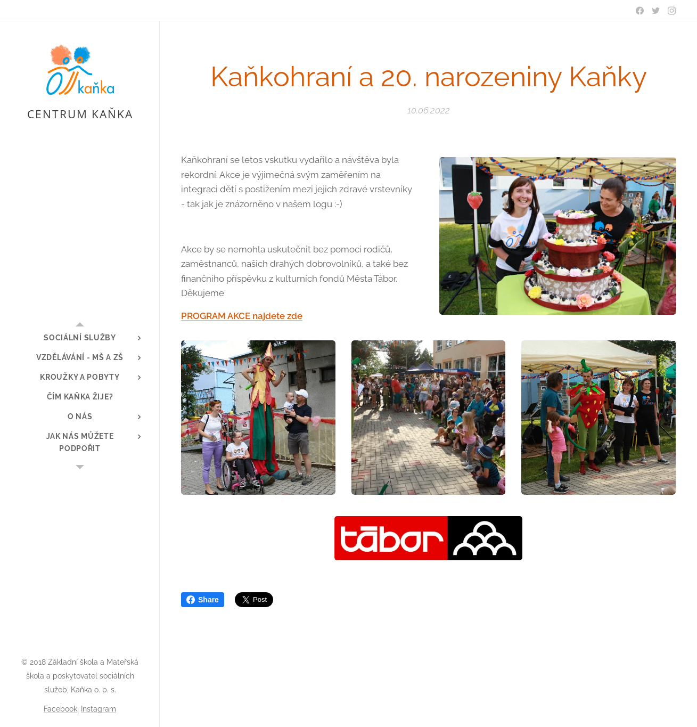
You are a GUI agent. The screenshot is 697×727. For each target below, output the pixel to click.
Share (202, 599)
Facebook (60, 709)
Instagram (98, 709)
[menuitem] (80, 338)
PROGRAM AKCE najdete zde (241, 316)
